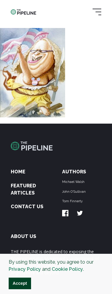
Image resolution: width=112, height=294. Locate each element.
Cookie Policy (67, 269)
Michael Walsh (73, 181)
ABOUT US (23, 236)
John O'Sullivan (74, 191)
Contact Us (27, 206)
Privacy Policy (25, 269)
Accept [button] (20, 283)
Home (18, 172)
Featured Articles (23, 189)
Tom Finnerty (72, 201)
